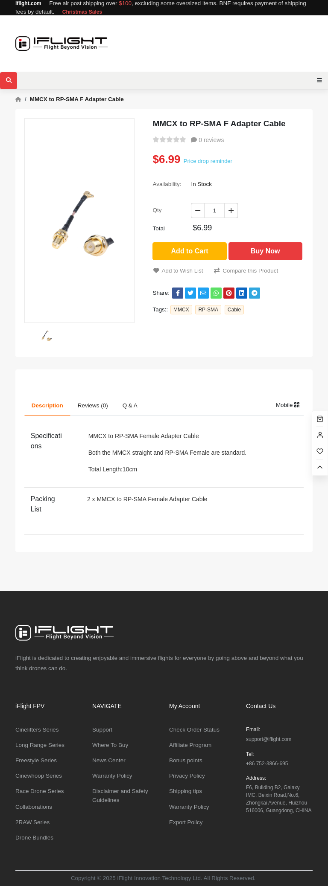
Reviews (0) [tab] (93, 405)
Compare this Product (246, 270)
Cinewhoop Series (38, 776)
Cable (234, 310)
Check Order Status (194, 729)
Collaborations (33, 807)
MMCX (181, 310)
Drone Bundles (34, 837)
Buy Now (265, 251)
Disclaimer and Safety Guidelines (120, 795)
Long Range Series (39, 745)
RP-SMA (208, 310)
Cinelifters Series (37, 729)
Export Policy (185, 822)
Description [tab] (47, 405)
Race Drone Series (39, 791)
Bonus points (185, 760)
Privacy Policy (187, 776)
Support (102, 729)
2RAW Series (32, 822)
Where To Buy (110, 745)
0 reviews (207, 140)
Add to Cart (189, 251)
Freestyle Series (36, 760)
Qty (156, 210)
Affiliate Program (190, 745)
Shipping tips (185, 791)
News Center (109, 760)
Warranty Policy (112, 776)
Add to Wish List (178, 270)
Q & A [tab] (130, 405)
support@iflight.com (268, 739)
